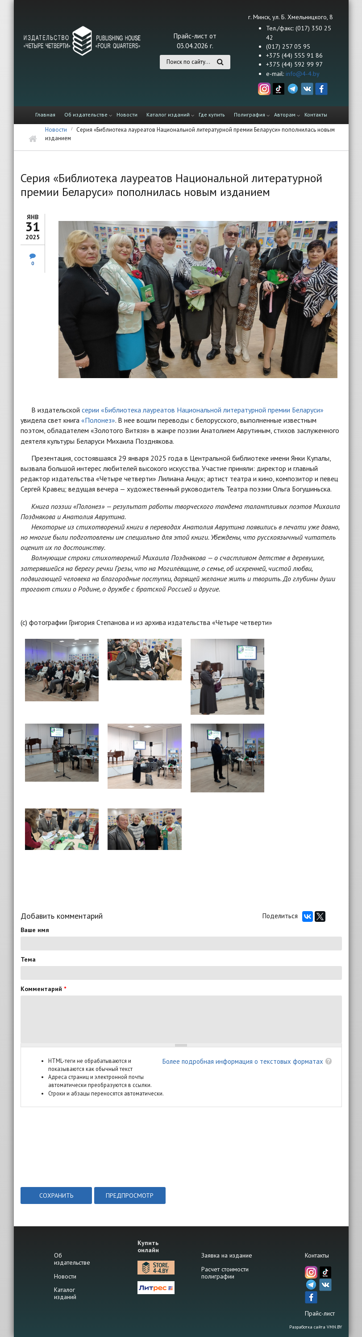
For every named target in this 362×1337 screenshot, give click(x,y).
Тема (28, 959)
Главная (45, 114)
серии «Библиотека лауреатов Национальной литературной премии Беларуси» (203, 409)
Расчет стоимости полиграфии (225, 1272)
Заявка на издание (226, 1255)
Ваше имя (35, 930)
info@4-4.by (303, 74)
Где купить (212, 114)
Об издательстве (86, 114)
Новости (127, 114)
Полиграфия (249, 114)
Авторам (284, 114)
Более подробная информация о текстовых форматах (242, 1061)
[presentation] (88, 1165)
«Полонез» (98, 420)
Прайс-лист (320, 1313)
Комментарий (43, 989)
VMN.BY (334, 1327)
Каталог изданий (168, 114)
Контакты (315, 114)
